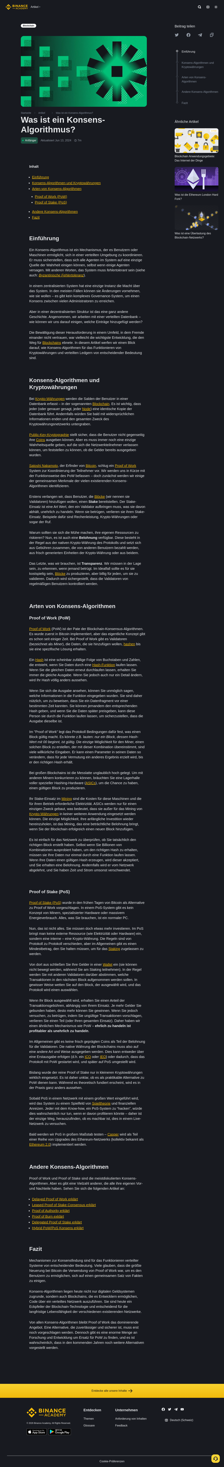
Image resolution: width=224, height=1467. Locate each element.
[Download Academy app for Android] (59, 1432)
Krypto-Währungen (50, 399)
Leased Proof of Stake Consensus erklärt (64, 1205)
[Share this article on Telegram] (200, 35)
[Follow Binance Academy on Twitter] (169, 1409)
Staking (114, 949)
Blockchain (100, 404)
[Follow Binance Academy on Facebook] (163, 1409)
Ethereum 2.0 (39, 1144)
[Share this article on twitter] (177, 35)
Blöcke (99, 496)
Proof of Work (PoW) (51, 196)
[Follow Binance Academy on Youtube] (182, 1409)
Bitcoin (91, 466)
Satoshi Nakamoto (43, 466)
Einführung (40, 177)
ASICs (91, 783)
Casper (113, 1134)
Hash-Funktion (103, 665)
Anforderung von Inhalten (131, 1418)
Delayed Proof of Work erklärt (55, 1199)
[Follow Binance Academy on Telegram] (176, 1409)
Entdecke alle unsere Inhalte (112, 1391)
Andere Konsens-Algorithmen (55, 212)
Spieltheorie (101, 1103)
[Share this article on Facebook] (188, 35)
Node (86, 409)
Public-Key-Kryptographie (49, 435)
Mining (67, 799)
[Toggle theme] (216, 6)
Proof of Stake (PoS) (51, 202)
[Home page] (17, 7)
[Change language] (208, 7)
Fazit (36, 217)
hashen (129, 644)
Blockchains (51, 343)
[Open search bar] (198, 7)
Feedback (121, 1425)
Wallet (107, 964)
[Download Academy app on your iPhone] (37, 1432)
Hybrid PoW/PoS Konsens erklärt (58, 1228)
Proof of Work (125, 466)
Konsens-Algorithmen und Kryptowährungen (66, 183)
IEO (103, 1057)
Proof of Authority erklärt (51, 1211)
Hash (39, 660)
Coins (40, 440)
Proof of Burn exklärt (48, 1216)
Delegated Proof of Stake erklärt (57, 1222)
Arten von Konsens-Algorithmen (56, 189)
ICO (88, 1057)
